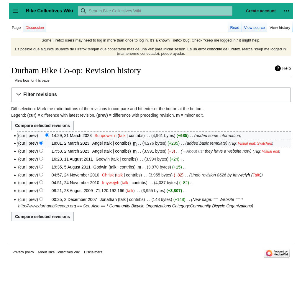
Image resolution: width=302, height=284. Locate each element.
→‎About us (192, 151)
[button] (151, 94)
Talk (256, 175)
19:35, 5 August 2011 (71, 167)
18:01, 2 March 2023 (70, 143)
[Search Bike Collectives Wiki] (155, 11)
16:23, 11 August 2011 (72, 159)
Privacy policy (23, 252)
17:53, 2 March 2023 (70, 151)
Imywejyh (241, 175)
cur (22, 143)
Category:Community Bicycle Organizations (212, 206)
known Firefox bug (174, 40)
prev (33, 135)
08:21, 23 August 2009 (72, 190)
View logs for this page (32, 80)
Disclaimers (93, 252)
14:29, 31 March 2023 (72, 135)
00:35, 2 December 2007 (74, 199)
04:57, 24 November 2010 (75, 175)
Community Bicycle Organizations (140, 206)
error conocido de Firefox (219, 49)
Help (286, 68)
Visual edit (270, 151)
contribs (136, 135)
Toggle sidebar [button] (17, 13)
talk (122, 135)
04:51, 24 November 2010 (75, 182)
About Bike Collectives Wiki (58, 252)
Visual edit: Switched (255, 143)
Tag (233, 143)
